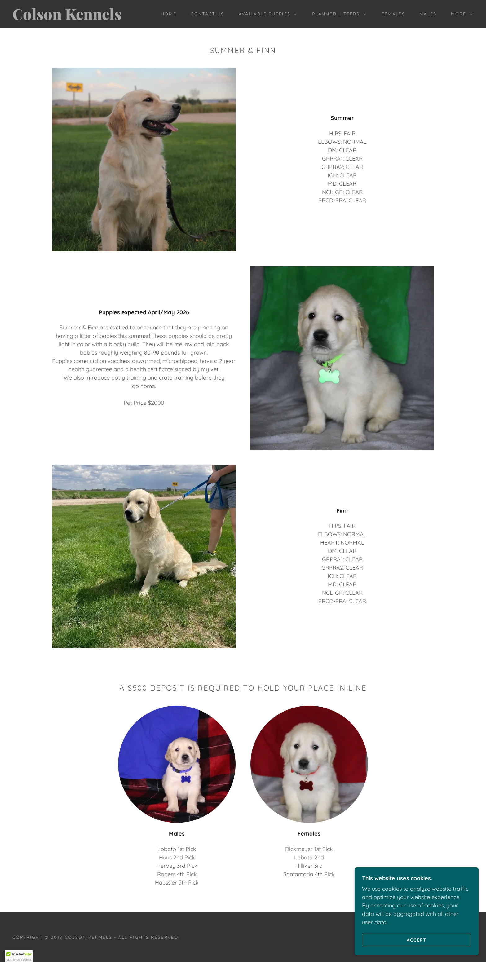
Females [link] (393, 14)
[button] (266, 14)
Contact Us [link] (207, 14)
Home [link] (168, 14)
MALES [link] (428, 14)
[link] (76, 17)
